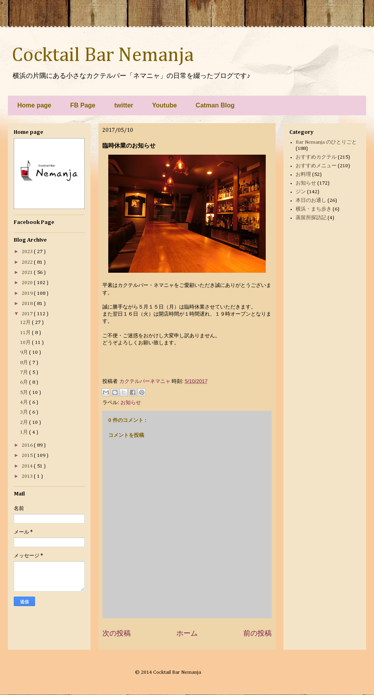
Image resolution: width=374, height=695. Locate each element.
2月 (24, 422)
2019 (28, 293)
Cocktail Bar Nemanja (103, 55)
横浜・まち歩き (313, 209)
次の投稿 (116, 633)
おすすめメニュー (316, 165)
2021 (28, 272)
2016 (28, 445)
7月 (24, 372)
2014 (28, 466)
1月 (24, 432)
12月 (26, 322)
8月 (24, 362)
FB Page (82, 105)
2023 (28, 251)
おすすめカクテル (316, 157)
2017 (28, 313)
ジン (301, 191)
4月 (24, 402)
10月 (26, 342)
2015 (28, 455)
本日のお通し (311, 200)
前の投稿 (257, 633)
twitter (123, 105)
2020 (28, 282)
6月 (24, 382)
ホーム (187, 633)
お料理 (303, 174)
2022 (28, 262)
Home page (34, 105)
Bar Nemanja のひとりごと (326, 142)
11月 (26, 332)
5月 (24, 392)
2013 (28, 476)
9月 (24, 352)
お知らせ (130, 402)
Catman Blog (215, 105)
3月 (24, 412)
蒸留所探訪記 (311, 217)
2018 (28, 303)
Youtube (164, 105)
